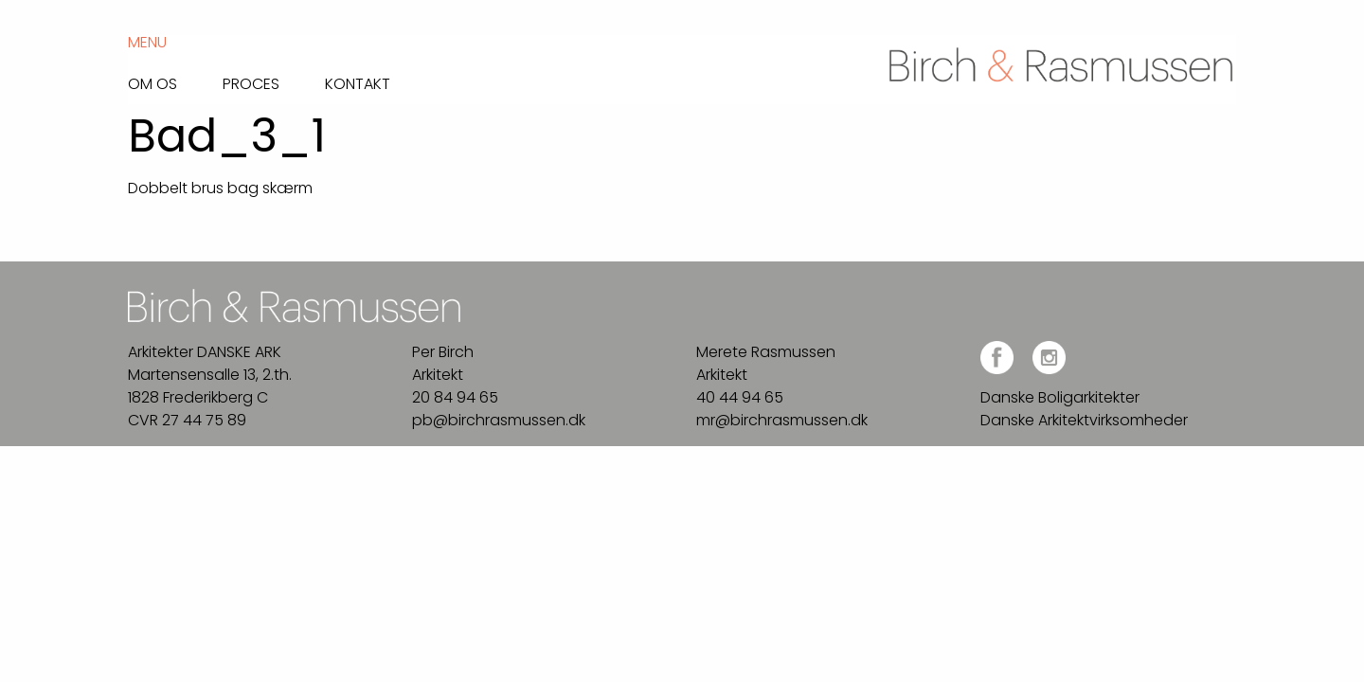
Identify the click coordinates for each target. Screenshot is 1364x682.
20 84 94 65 (455, 397)
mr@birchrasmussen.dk (782, 420)
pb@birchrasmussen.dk (498, 420)
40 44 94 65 (739, 397)
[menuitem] (175, 79)
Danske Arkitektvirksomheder (1084, 420)
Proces (251, 82)
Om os (152, 82)
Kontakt (357, 82)
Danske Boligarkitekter (1060, 397)
